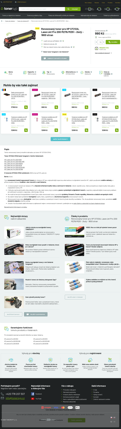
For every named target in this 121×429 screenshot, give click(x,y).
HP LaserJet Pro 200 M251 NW (14, 161)
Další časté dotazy (13, 314)
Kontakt (96, 397)
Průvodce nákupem (69, 390)
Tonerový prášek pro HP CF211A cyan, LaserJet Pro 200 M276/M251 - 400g (19, 120)
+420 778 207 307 (7, 2)
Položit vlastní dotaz (36, 314)
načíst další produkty (60, 139)
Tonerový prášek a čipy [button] (34, 16)
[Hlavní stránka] (9, 9)
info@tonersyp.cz (21, 2)
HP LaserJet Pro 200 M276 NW (14, 167)
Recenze (97, 2)
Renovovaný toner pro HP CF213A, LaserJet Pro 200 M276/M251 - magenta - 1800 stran (48, 95)
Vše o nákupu (88, 2)
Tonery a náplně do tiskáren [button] (11, 16)
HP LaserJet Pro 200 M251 (13, 160)
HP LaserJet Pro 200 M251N (13, 163)
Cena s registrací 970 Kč (104, 37)
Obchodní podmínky (69, 392)
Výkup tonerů (97, 394)
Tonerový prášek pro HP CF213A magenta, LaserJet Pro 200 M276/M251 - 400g (49, 120)
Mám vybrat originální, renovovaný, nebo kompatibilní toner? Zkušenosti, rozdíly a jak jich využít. (102, 263)
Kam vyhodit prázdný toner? (35, 297)
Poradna (110, 2)
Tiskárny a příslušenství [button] (111, 16)
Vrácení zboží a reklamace (71, 394)
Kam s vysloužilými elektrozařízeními (75, 399)
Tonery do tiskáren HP (23, 21)
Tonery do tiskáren (10, 21)
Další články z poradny (75, 297)
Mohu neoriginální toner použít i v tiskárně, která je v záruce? (42, 246)
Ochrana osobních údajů (71, 397)
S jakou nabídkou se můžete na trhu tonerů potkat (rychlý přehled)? (101, 280)
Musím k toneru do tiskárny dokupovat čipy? (40, 280)
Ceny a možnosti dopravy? (102, 53)
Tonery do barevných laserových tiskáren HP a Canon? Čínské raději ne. (102, 246)
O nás (103, 2)
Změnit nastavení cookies (101, 399)
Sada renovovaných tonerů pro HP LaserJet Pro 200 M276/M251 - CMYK (19, 95)
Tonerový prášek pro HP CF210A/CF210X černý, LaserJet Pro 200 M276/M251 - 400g (110, 120)
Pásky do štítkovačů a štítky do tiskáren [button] (61, 16)
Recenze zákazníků (69, 402)
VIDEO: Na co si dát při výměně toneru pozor (101, 227)
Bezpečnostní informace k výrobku (15, 207)
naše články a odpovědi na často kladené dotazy (89, 203)
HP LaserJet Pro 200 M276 (13, 165)
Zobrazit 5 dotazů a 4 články (55, 58)
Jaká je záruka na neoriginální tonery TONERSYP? (38, 228)
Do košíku (113, 42)
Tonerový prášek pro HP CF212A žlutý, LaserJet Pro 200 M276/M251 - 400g (80, 120)
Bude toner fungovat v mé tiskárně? (56, 52)
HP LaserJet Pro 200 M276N (13, 169)
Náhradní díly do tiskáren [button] (88, 16)
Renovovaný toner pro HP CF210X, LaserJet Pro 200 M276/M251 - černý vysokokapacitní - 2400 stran (109, 95)
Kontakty (117, 2)
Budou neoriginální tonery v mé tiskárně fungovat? (39, 263)
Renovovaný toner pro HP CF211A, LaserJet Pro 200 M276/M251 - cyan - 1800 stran (80, 95)
